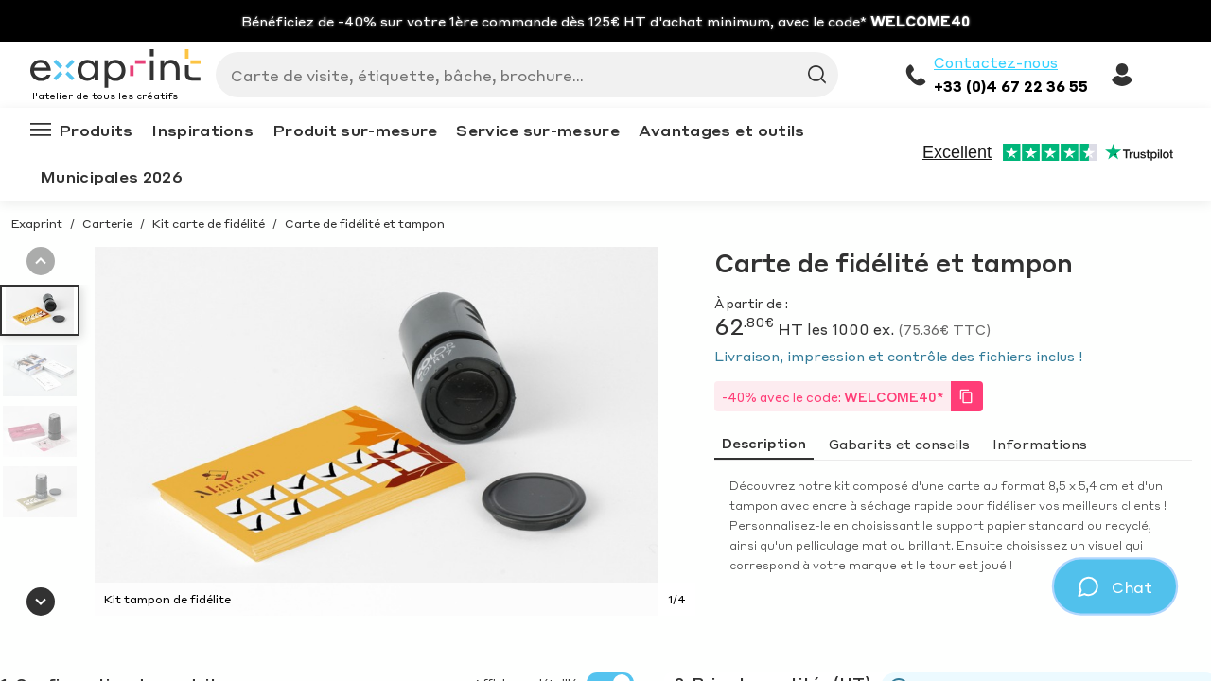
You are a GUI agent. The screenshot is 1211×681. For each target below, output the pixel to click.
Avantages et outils (722, 130)
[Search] (519, 74)
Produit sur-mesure (354, 130)
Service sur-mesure (537, 130)
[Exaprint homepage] (115, 70)
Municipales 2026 (111, 176)
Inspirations (202, 130)
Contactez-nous (996, 62)
